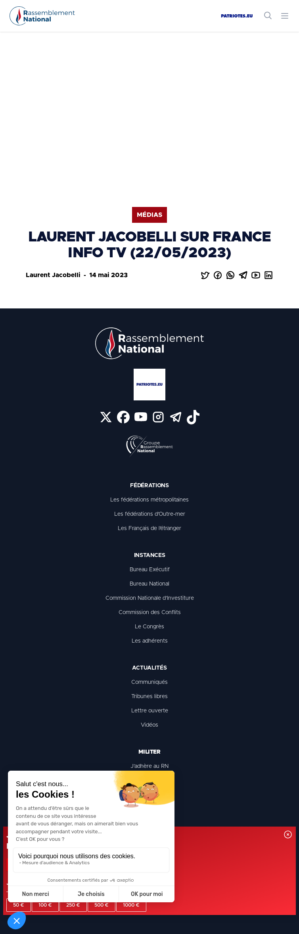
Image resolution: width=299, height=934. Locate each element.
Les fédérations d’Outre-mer (149, 514)
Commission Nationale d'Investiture (149, 598)
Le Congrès (149, 627)
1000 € (131, 905)
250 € (73, 905)
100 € (45, 905)
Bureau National (149, 584)
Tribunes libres (149, 696)
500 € (101, 905)
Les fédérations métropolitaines (149, 500)
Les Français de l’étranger (149, 528)
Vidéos (149, 725)
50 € (18, 905)
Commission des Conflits (150, 612)
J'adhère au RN (149, 766)
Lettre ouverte (149, 711)
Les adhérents (150, 641)
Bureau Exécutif (150, 569)
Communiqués (149, 682)
